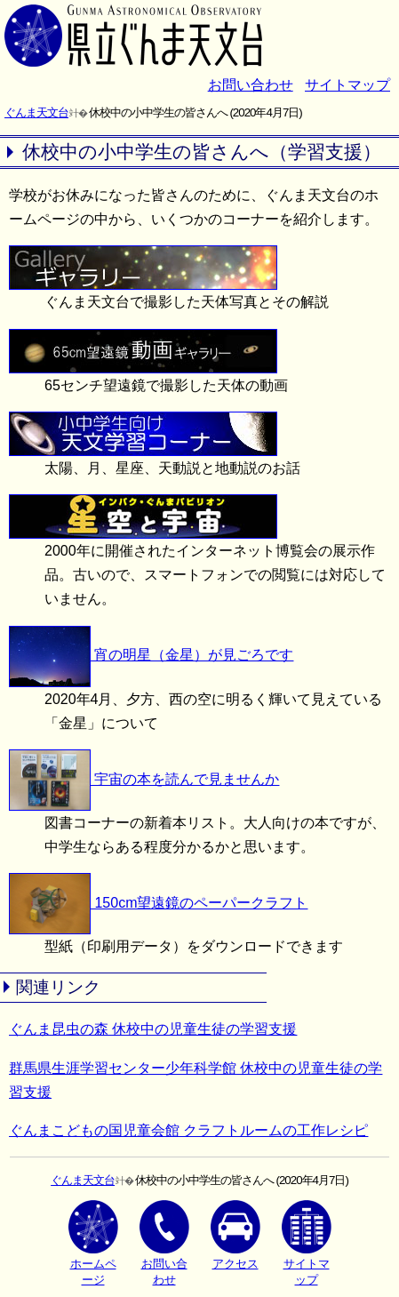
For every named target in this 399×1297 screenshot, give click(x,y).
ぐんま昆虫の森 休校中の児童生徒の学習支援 (153, 1029)
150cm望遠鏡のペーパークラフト (158, 902)
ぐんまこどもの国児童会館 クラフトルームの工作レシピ (188, 1130)
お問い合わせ (250, 84)
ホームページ (93, 1243)
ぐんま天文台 (36, 112)
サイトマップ (347, 84)
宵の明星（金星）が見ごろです (151, 654)
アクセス (235, 1235)
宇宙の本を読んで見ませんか (144, 779)
